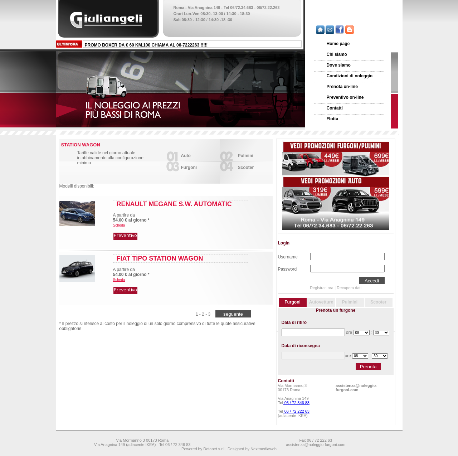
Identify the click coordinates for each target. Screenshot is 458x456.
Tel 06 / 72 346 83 (174, 444)
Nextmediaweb (263, 449)
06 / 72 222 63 (296, 411)
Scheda (119, 225)
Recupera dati (349, 288)
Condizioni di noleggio (350, 75)
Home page (338, 43)
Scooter (246, 167)
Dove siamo (339, 65)
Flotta (332, 118)
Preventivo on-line (345, 97)
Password (287, 268)
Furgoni (189, 167)
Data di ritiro (294, 322)
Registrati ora (321, 288)
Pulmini (245, 155)
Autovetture (321, 302)
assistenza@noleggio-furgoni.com (356, 387)
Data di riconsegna (301, 345)
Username (288, 256)
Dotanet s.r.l (213, 449)
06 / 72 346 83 (296, 403)
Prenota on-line (342, 86)
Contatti (335, 108)
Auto (186, 155)
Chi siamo (337, 54)
